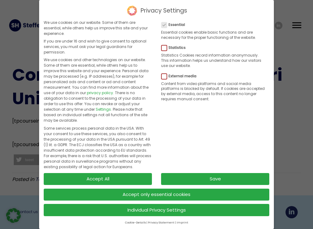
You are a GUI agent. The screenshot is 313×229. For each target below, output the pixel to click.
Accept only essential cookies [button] (156, 193)
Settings (103, 108)
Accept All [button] (98, 178)
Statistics (175, 47)
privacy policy (100, 91)
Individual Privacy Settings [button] (156, 209)
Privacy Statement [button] (161, 221)
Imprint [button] (182, 221)
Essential (175, 24)
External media (181, 75)
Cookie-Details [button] (135, 221)
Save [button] (215, 178)
